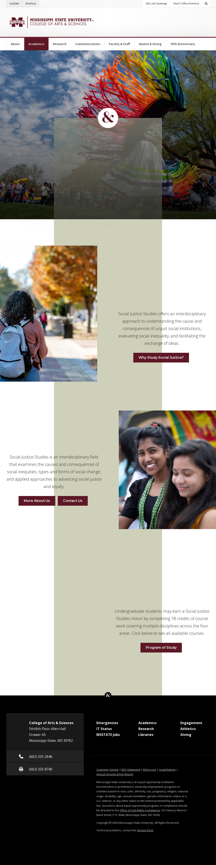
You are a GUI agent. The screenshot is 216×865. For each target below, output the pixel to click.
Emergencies (107, 723)
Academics (38, 42)
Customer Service (107, 769)
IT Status (104, 728)
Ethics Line (149, 769)
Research (60, 44)
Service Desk (145, 830)
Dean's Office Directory (186, 3)
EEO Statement (131, 769)
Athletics (188, 728)
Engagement (191, 723)
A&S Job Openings (156, 3)
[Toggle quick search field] (206, 3)
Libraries (145, 734)
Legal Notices (167, 769)
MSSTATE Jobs (108, 734)
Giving (185, 734)
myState (16, 2)
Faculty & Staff (119, 44)
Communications (87, 44)
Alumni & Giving (150, 44)
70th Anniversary (182, 44)
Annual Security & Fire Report (114, 774)
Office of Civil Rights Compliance (140, 810)
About (15, 44)
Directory (32, 2)
